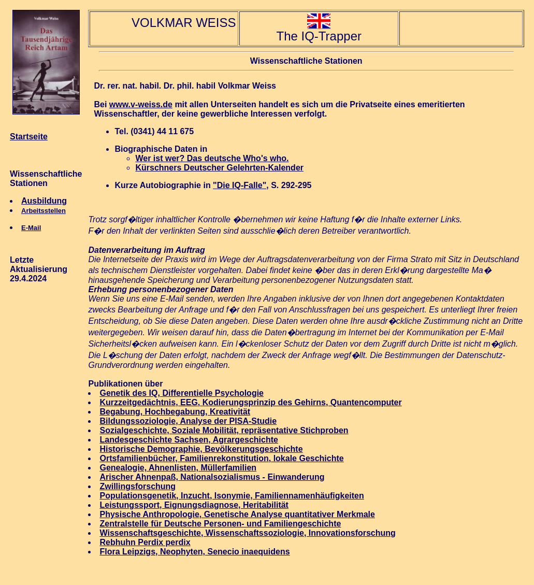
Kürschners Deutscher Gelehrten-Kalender (219, 167)
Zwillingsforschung (137, 486)
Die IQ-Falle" (242, 185)
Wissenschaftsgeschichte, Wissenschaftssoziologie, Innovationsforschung (247, 533)
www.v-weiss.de (140, 104)
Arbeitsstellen (43, 211)
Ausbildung (44, 200)
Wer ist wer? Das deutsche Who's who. (211, 158)
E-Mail (31, 228)
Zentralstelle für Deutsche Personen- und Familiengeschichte (220, 523)
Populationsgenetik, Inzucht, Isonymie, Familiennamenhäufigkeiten (231, 495)
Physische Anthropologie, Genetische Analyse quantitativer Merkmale (236, 514)
